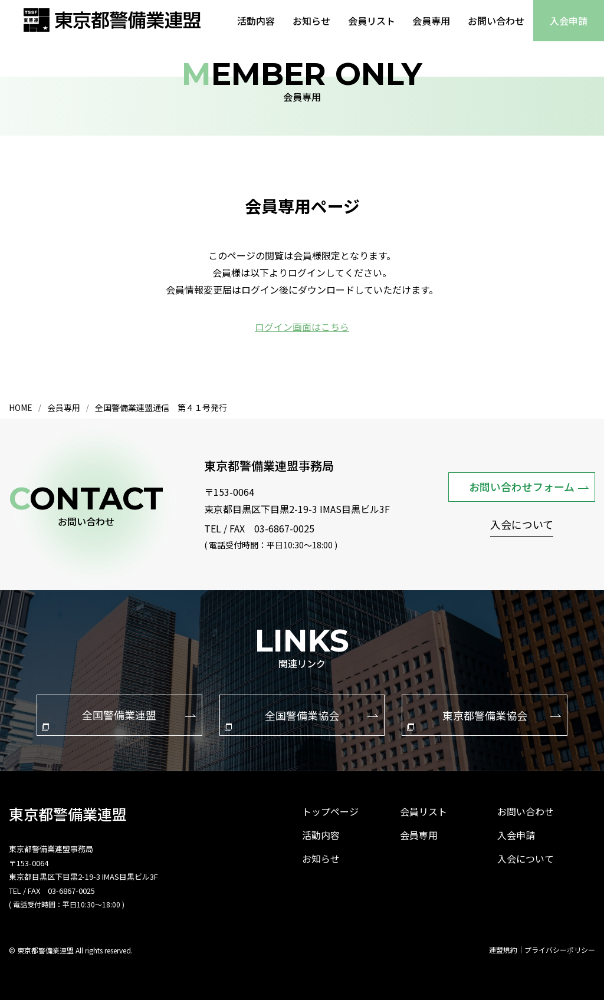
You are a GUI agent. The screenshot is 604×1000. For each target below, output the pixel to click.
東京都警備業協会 (484, 718)
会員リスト (371, 21)
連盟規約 (503, 949)
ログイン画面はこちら (302, 326)
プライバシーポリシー (559, 949)
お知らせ (311, 21)
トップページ (330, 810)
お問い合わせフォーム (528, 486)
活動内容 (255, 21)
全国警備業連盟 (118, 718)
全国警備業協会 (301, 718)
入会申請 (568, 21)
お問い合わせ (496, 21)
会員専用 (431, 21)
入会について (521, 525)
